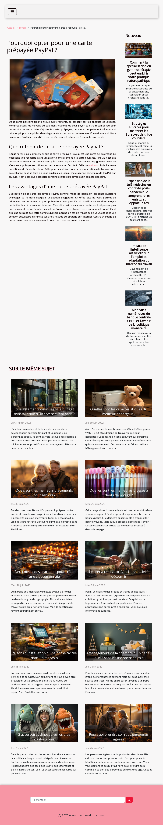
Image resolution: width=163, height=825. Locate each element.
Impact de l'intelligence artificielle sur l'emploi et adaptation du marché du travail (139, 255)
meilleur (93, 165)
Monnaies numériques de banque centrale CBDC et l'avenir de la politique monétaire (139, 319)
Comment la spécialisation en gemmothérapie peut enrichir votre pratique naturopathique (139, 71)
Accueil (11, 27)
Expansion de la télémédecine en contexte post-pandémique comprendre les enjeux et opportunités (139, 192)
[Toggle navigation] (12, 11)
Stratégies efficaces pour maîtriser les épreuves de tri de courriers (139, 130)
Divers (23, 27)
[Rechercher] (77, 800)
